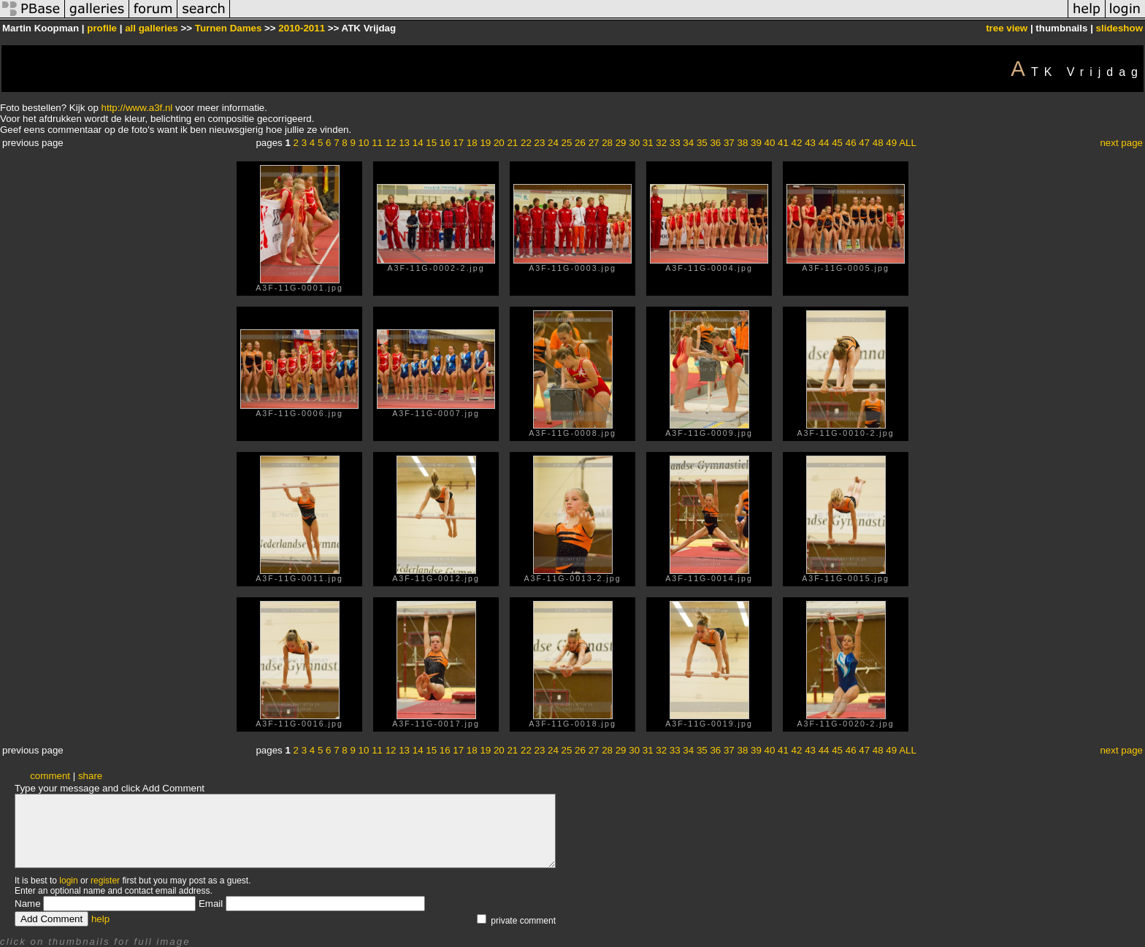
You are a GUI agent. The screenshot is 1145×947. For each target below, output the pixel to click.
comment (50, 775)
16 (445, 142)
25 (567, 142)
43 (810, 142)
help (100, 918)
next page (1121, 142)
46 (851, 142)
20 (499, 142)
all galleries (151, 28)
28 (607, 142)
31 (648, 142)
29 (621, 142)
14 (418, 142)
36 (715, 142)
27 (594, 142)
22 (526, 142)
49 (891, 142)
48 (878, 142)
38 (742, 142)
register (105, 880)
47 (864, 142)
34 (688, 142)
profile (102, 28)
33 (675, 142)
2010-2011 (301, 28)
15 (431, 142)
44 (824, 142)
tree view (1006, 28)
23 (540, 142)
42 (797, 142)
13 (404, 142)
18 (472, 142)
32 (661, 142)
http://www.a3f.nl (137, 107)
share (90, 775)
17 (458, 142)
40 (770, 142)
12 (391, 142)
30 (634, 142)
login (68, 880)
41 (783, 142)
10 (364, 142)
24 (553, 142)
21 (512, 142)
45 (837, 142)
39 (756, 142)
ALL (907, 142)
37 (729, 142)
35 (702, 142)
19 (485, 142)
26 (580, 142)
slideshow (1119, 28)
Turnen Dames (228, 28)
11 (377, 142)
